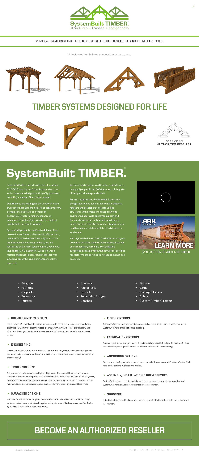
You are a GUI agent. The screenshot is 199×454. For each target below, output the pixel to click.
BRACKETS (120, 41)
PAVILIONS (58, 41)
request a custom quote (115, 54)
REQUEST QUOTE (152, 41)
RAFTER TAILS (102, 41)
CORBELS (134, 41)
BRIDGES (86, 41)
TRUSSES (72, 41)
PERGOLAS (42, 41)
